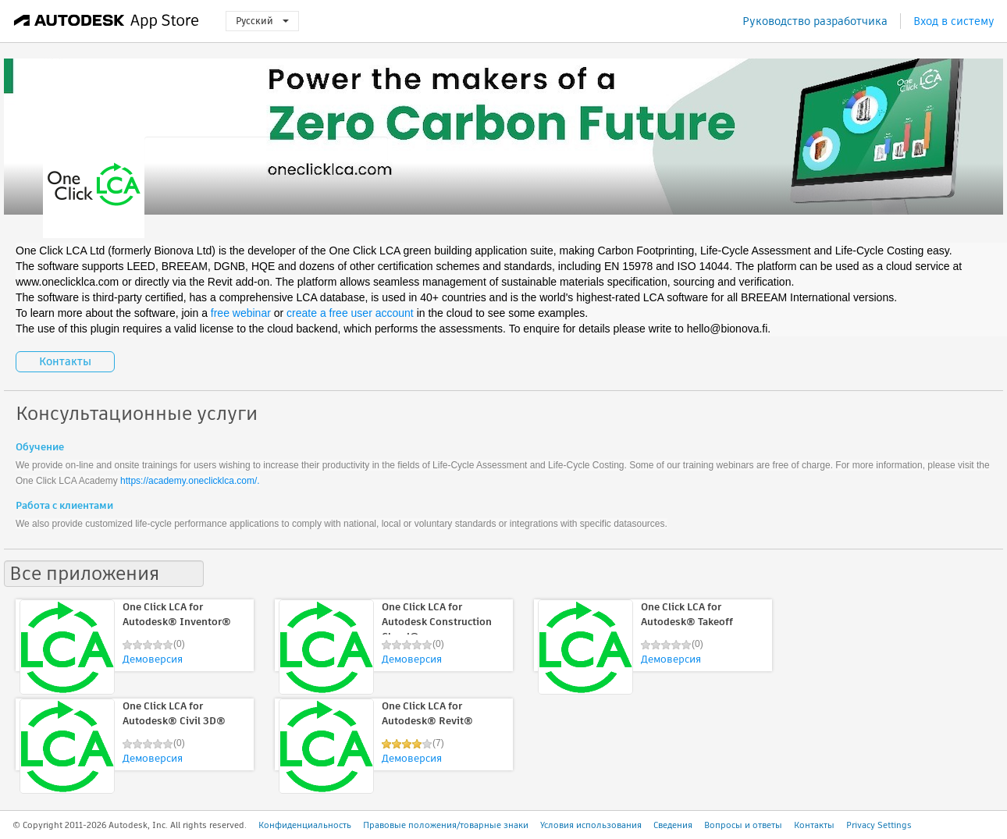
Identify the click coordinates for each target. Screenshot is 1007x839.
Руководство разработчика (815, 21)
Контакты (65, 361)
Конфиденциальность (304, 825)
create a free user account (350, 313)
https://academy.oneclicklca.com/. (190, 480)
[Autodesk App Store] (106, 21)
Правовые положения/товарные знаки (445, 825)
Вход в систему (954, 21)
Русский (262, 20)
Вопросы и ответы (743, 825)
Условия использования (591, 825)
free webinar (241, 313)
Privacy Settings (879, 825)
